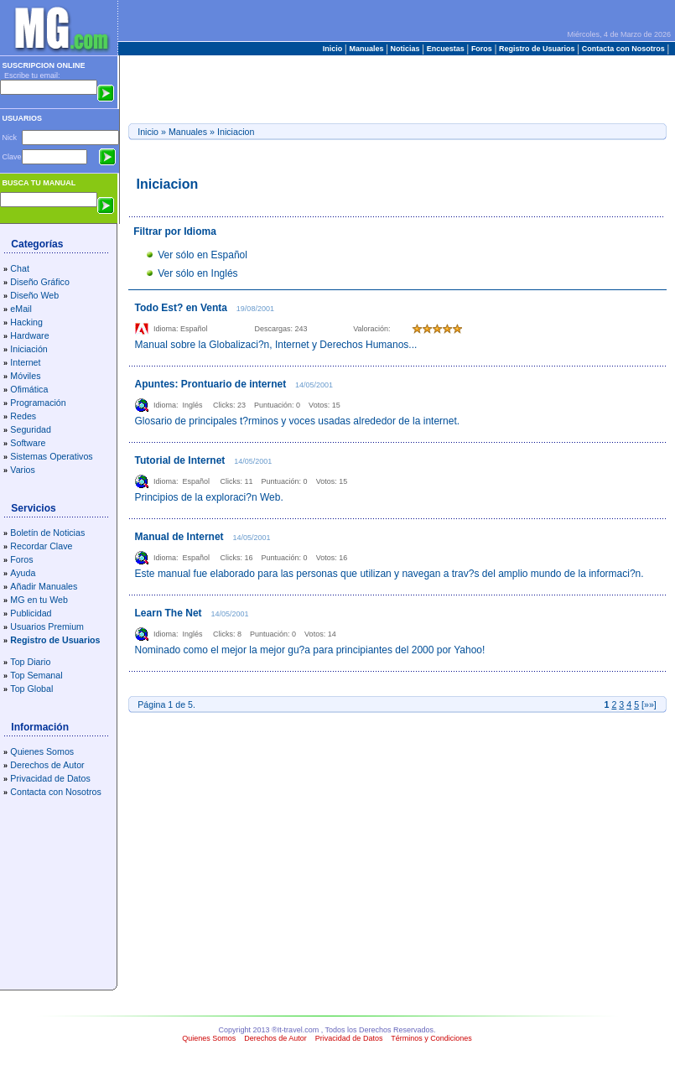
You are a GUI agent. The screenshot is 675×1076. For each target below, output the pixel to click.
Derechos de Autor (47, 765)
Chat (19, 268)
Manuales (366, 48)
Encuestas (445, 48)
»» (649, 704)
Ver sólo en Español (202, 255)
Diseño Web (34, 295)
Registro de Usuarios (537, 48)
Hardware (29, 335)
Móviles (25, 376)
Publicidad (30, 613)
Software (27, 443)
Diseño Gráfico (39, 282)
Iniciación (28, 349)
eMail (20, 309)
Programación (37, 403)
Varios (22, 470)
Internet (25, 362)
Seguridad (30, 429)
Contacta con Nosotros (623, 48)
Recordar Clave (41, 546)
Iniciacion (235, 132)
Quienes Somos (42, 751)
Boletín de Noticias (47, 533)
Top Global (31, 689)
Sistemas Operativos (51, 456)
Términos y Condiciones (431, 1038)
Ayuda (22, 573)
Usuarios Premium (47, 626)
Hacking (26, 322)
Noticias (405, 48)
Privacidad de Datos (50, 778)
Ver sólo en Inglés (197, 273)
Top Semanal (36, 675)
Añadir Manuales (43, 586)
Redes (23, 416)
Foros (481, 48)
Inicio (334, 48)
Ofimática (29, 389)
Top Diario (30, 662)
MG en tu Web (39, 600)
